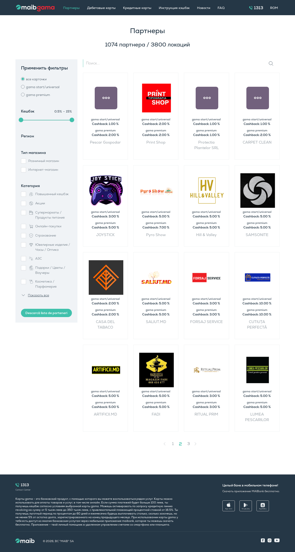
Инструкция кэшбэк (174, 8)
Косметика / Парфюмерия (42, 284)
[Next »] (199, 444)
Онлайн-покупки (44, 226)
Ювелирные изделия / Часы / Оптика (49, 247)
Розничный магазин (43, 161)
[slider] (21, 120)
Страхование (42, 235)
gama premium (38, 95)
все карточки (36, 79)
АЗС (35, 258)
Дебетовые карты (101, 8)
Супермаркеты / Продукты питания (46, 215)
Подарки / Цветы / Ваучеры (46, 270)
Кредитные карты (137, 8)
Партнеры (71, 8)
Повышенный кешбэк (48, 194)
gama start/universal (42, 87)
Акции (36, 203)
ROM (274, 8)
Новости (203, 8)
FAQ (221, 8)
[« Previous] (166, 444)
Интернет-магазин (43, 170)
